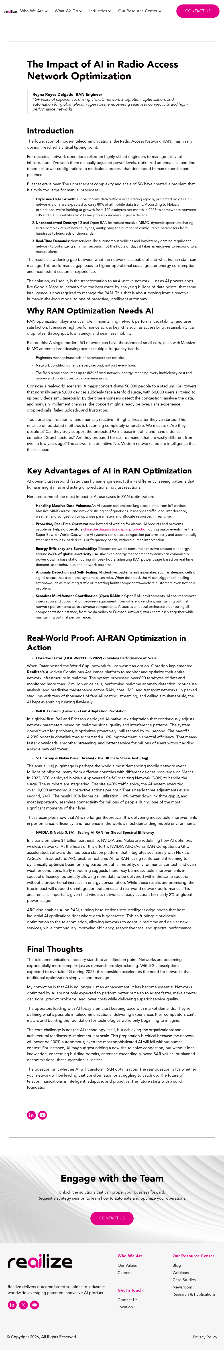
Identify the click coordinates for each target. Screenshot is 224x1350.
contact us (198, 11)
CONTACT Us (112, 1218)
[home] (10, 12)
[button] (34, 11)
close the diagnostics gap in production (115, 529)
